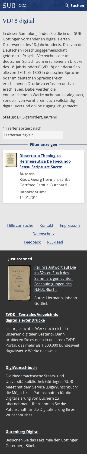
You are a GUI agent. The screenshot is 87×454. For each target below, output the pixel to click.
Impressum (70, 225)
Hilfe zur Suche (20, 225)
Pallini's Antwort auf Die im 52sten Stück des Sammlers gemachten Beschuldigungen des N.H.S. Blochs (55, 278)
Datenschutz (43, 233)
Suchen (74, 5)
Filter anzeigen (43, 144)
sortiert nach (30, 128)
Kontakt (46, 225)
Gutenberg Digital (22, 431)
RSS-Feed (55, 242)
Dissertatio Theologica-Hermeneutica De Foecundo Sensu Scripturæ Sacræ (45, 161)
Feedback (32, 242)
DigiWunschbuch (21, 367)
